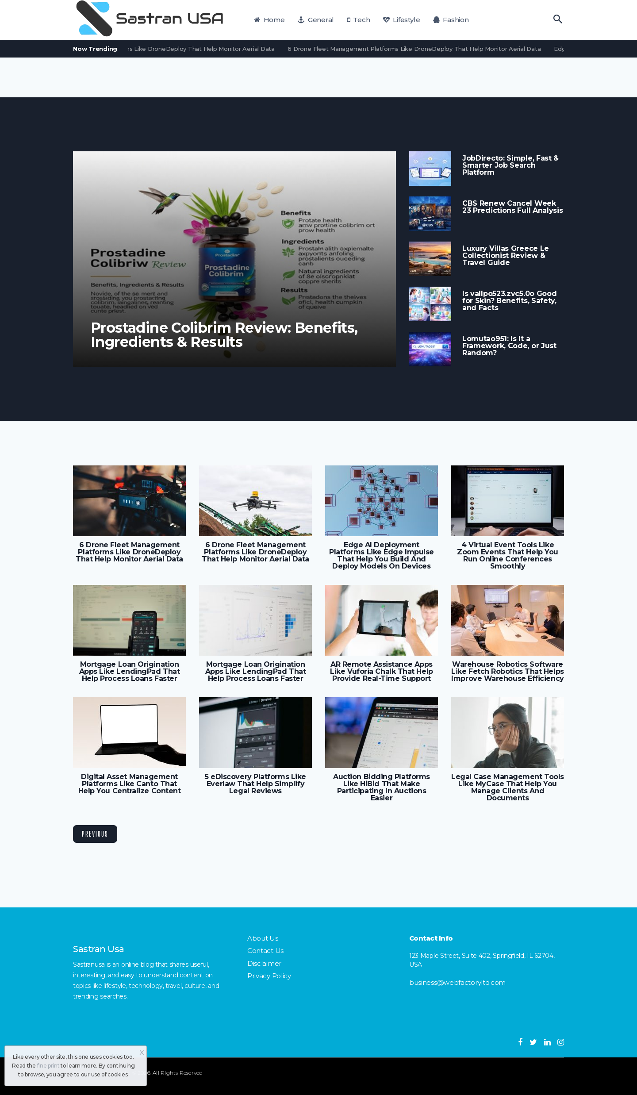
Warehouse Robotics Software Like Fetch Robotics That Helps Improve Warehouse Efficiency (507, 671)
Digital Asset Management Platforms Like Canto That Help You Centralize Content (129, 784)
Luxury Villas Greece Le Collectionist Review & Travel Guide (505, 255)
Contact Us (265, 950)
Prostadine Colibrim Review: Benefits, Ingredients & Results (224, 335)
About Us (262, 938)
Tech (358, 19)
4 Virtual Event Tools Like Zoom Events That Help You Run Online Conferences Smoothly (507, 556)
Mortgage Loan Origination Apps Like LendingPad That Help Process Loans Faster (129, 671)
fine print (48, 1065)
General (316, 19)
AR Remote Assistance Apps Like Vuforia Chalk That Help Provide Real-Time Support (381, 671)
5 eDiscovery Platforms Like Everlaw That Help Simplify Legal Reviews (255, 784)
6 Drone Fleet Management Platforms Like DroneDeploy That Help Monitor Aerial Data (152, 48)
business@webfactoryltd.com (457, 982)
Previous (95, 834)
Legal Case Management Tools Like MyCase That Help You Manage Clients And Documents (507, 787)
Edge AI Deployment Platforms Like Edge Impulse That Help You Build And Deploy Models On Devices (381, 556)
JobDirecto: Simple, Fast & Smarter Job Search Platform (510, 165)
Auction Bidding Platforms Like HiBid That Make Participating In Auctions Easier (381, 787)
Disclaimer (264, 963)
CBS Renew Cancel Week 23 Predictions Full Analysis (512, 207)
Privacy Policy (269, 976)
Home (269, 19)
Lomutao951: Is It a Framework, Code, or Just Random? (509, 346)
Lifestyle (401, 19)
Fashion (451, 19)
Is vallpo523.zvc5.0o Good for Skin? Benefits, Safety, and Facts (509, 300)
